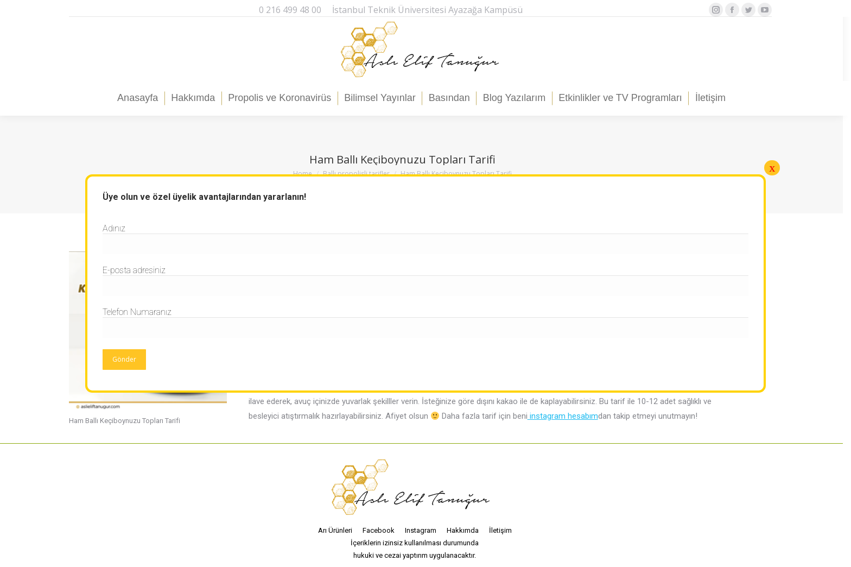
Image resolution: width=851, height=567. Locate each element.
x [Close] (772, 167)
